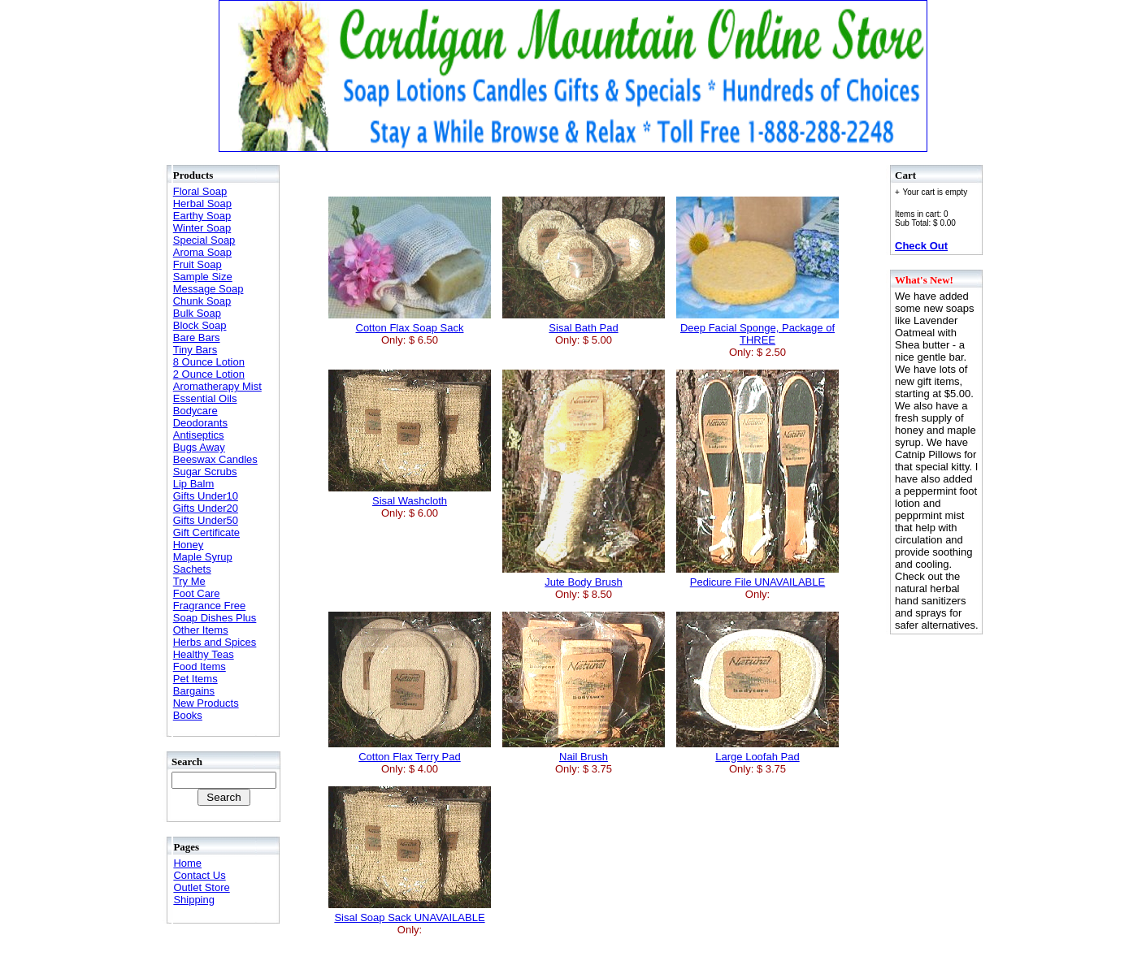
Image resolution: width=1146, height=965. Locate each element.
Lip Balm (194, 484)
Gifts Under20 (205, 508)
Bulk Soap (197, 313)
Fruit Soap (197, 264)
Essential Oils (205, 398)
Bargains (194, 691)
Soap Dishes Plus (215, 618)
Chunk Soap (202, 301)
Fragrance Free (209, 605)
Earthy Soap (202, 216)
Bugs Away (199, 447)
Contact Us (199, 875)
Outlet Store (201, 887)
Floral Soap (200, 191)
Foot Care (196, 593)
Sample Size (202, 276)
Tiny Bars (195, 350)
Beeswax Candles (215, 459)
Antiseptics (198, 435)
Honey (188, 545)
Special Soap (204, 240)
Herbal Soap (202, 203)
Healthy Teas (203, 654)
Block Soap (200, 325)
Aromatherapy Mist (217, 386)
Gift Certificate (206, 532)
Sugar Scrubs (205, 471)
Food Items (199, 666)
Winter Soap (202, 228)
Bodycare (195, 411)
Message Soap (208, 289)
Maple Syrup (202, 557)
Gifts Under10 (205, 496)
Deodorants (200, 423)
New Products (206, 703)
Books (187, 715)
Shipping (194, 900)
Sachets (192, 569)
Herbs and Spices (215, 642)
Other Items (200, 630)
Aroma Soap (202, 252)
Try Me (189, 581)
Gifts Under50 (205, 520)
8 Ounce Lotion (209, 362)
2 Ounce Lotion (209, 374)
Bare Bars (196, 337)
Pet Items (195, 679)
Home (187, 863)
